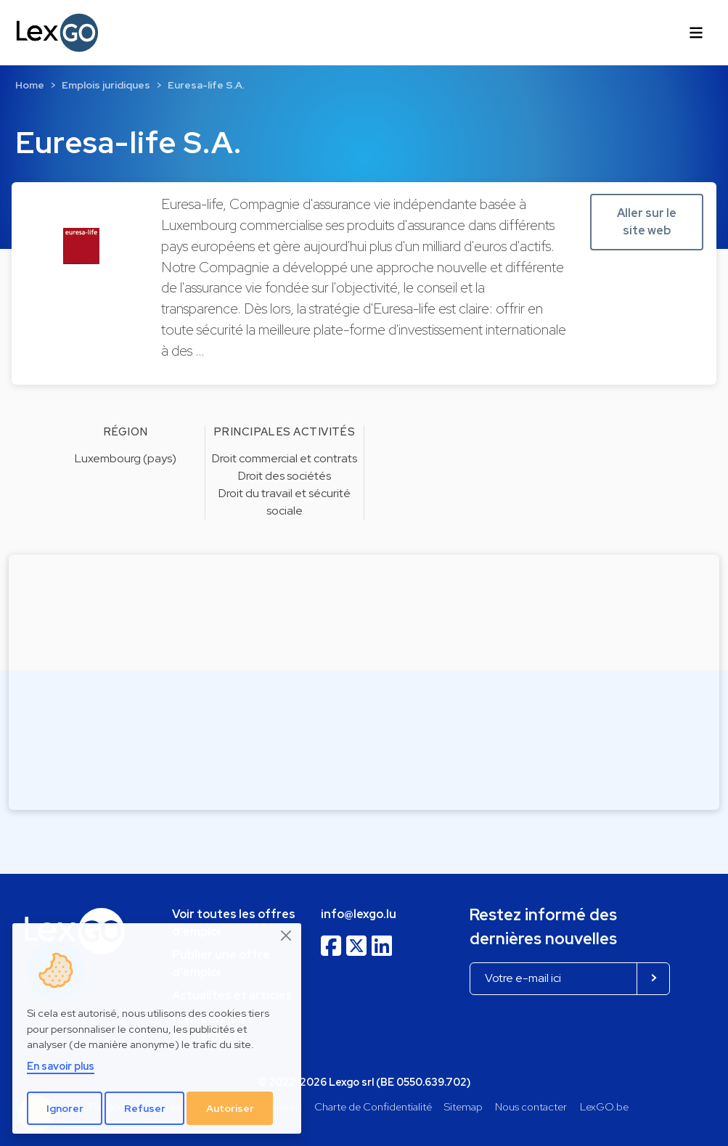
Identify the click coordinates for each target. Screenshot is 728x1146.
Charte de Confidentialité (373, 1106)
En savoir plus (60, 1066)
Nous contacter (531, 1106)
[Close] (287, 935)
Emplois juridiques (106, 84)
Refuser (144, 1108)
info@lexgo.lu (358, 914)
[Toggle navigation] (696, 32)
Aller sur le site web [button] (646, 221)
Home (29, 84)
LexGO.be (604, 1106)
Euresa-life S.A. (206, 84)
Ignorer (64, 1108)
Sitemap (463, 1106)
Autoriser (230, 1108)
